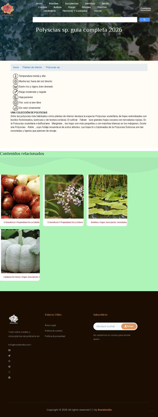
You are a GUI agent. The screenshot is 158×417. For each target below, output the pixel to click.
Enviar (129, 326)
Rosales (53, 3)
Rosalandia (105, 409)
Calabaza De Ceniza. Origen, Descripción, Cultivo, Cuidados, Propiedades (20, 277)
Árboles (86, 7)
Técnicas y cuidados (74, 10)
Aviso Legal (50, 325)
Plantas (102, 7)
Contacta (146, 8)
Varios (98, 10)
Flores (71, 7)
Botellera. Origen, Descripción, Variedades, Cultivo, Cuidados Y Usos (108, 222)
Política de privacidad (55, 336)
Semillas (90, 3)
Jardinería (49, 10)
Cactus (42, 7)
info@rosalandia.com (19, 344)
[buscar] (84, 20)
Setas (105, 3)
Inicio (39, 3)
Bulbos (58, 7)
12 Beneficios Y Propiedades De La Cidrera (64, 222)
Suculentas (71, 3)
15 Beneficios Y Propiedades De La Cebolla (20, 222)
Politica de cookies (54, 331)
